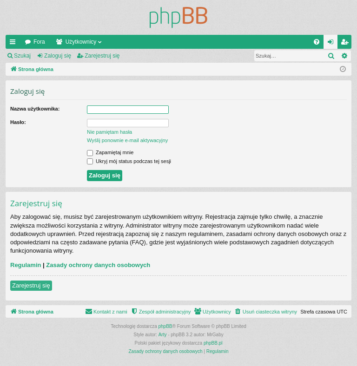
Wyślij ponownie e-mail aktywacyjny (127, 140)
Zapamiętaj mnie (110, 152)
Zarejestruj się (102, 55)
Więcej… (14, 44)
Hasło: (18, 122)
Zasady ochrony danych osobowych (98, 264)
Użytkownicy (81, 42)
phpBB (165, 326)
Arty (163, 334)
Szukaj (22, 55)
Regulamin (25, 264)
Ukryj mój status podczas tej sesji (129, 161)
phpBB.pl (213, 343)
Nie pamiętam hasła (109, 132)
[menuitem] (317, 42)
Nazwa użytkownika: (35, 108)
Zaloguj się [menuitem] (332, 44)
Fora (39, 42)
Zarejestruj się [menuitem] (346, 44)
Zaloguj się (57, 55)
